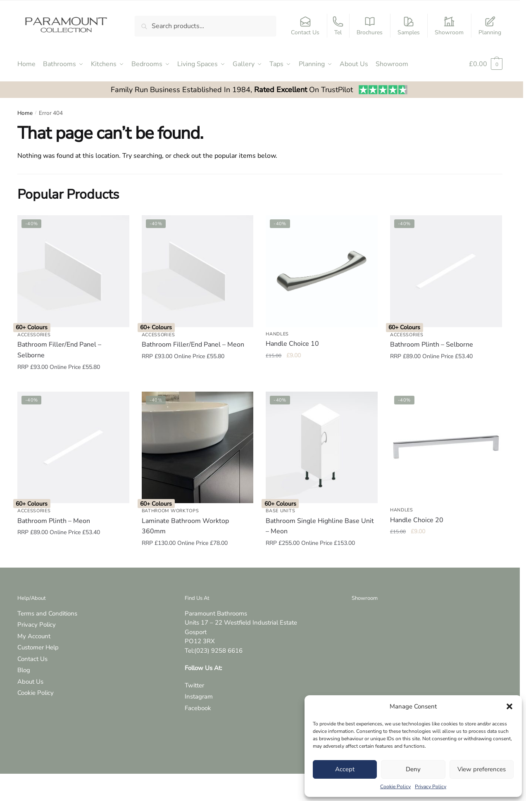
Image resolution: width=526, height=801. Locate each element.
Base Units (280, 511)
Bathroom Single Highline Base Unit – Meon (320, 526)
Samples (408, 26)
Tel (338, 26)
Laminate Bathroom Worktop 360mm (185, 526)
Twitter (194, 685)
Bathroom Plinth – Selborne (431, 344)
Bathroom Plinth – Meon (53, 520)
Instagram (199, 696)
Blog (23, 670)
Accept (345, 769)
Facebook (198, 708)
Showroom (449, 26)
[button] (509, 706)
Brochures (370, 26)
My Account (33, 636)
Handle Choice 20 (416, 520)
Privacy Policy (430, 786)
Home (25, 113)
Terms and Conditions (47, 613)
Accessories (34, 335)
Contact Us (305, 26)
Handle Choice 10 (292, 343)
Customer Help (38, 647)
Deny (413, 769)
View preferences (481, 769)
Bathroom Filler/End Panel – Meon (193, 344)
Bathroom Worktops (170, 511)
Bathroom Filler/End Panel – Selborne (59, 350)
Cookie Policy (395, 786)
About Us (30, 681)
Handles (277, 334)
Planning (489, 26)
